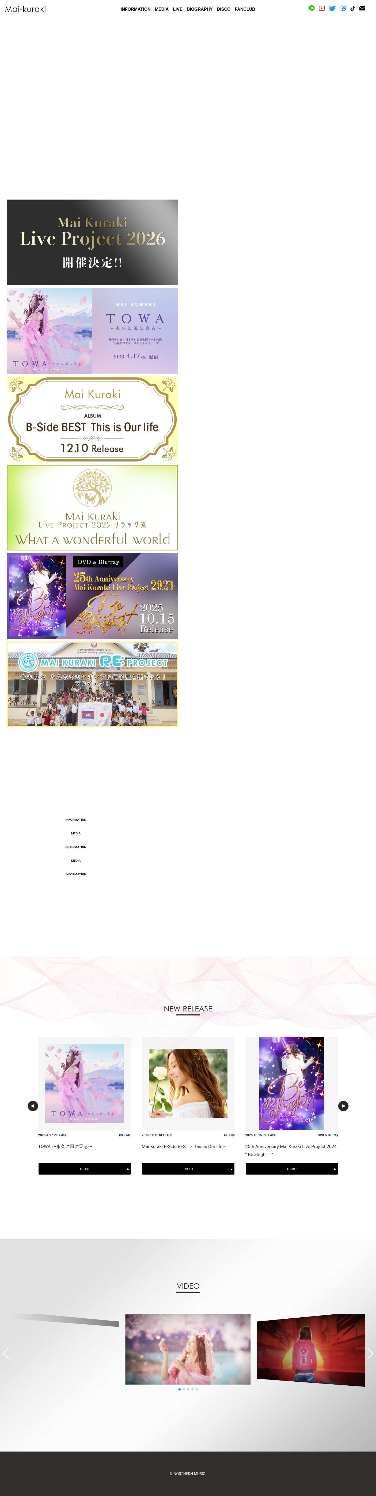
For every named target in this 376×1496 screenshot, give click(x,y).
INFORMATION (136, 9)
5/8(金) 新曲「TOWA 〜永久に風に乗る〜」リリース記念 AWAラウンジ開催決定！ (219, 874)
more (188, 903)
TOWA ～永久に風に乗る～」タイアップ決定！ (190, 833)
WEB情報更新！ (163, 860)
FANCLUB (245, 9)
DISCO (224, 9)
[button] (179, 1389)
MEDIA (162, 9)
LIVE (178, 9)
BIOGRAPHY (200, 9)
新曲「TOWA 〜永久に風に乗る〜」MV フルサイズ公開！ (198, 847)
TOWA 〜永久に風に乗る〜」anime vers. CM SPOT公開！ (199, 820)
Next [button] (343, 1106)
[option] (188, 106)
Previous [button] (33, 1106)
